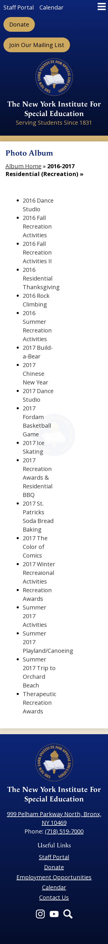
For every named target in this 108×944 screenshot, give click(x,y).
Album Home (23, 166)
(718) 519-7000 (64, 831)
